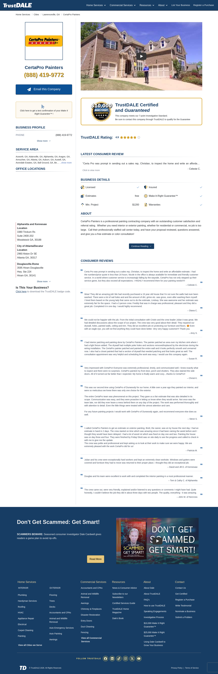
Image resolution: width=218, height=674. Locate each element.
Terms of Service (192, 668)
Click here (21, 291)
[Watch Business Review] (141, 56)
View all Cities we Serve (30, 645)
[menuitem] (30, 595)
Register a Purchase (203, 5)
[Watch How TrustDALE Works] (157, 541)
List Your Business (181, 5)
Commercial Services (123, 5)
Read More (96, 559)
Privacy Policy (176, 668)
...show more (65, 162)
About (163, 5)
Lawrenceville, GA (51, 14)
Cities (37, 14)
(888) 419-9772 (44, 75)
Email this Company (43, 89)
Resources (147, 5)
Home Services (96, 5)
